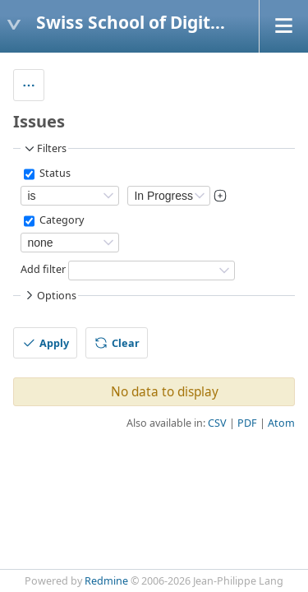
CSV (217, 423)
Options (49, 295)
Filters (44, 148)
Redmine (106, 581)
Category (60, 221)
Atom (281, 423)
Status (54, 174)
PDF (247, 423)
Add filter (43, 270)
